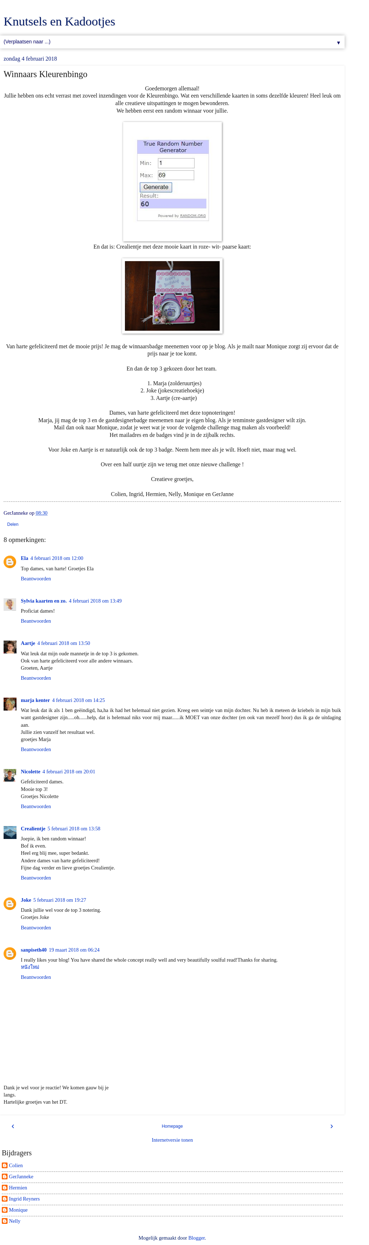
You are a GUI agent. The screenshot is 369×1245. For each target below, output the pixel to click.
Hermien (18, 1187)
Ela (24, 558)
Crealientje (33, 828)
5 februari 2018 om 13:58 (73, 828)
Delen (12, 524)
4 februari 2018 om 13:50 (63, 643)
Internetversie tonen (172, 1140)
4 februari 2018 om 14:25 (78, 700)
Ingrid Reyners (24, 1199)
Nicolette (30, 771)
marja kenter (35, 700)
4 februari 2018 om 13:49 (95, 601)
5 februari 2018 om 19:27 (59, 900)
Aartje (28, 643)
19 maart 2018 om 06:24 (74, 950)
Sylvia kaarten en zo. (44, 601)
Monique (18, 1210)
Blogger (196, 1238)
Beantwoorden (36, 578)
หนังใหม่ (30, 967)
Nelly (14, 1221)
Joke (26, 900)
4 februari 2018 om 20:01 (68, 771)
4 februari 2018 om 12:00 (57, 558)
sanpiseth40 (34, 950)
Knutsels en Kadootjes (59, 21)
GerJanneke (21, 1176)
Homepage (172, 1126)
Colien (16, 1165)
